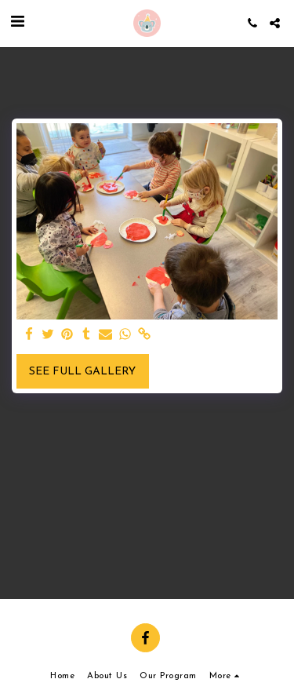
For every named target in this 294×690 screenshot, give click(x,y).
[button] (17, 22)
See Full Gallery (82, 372)
